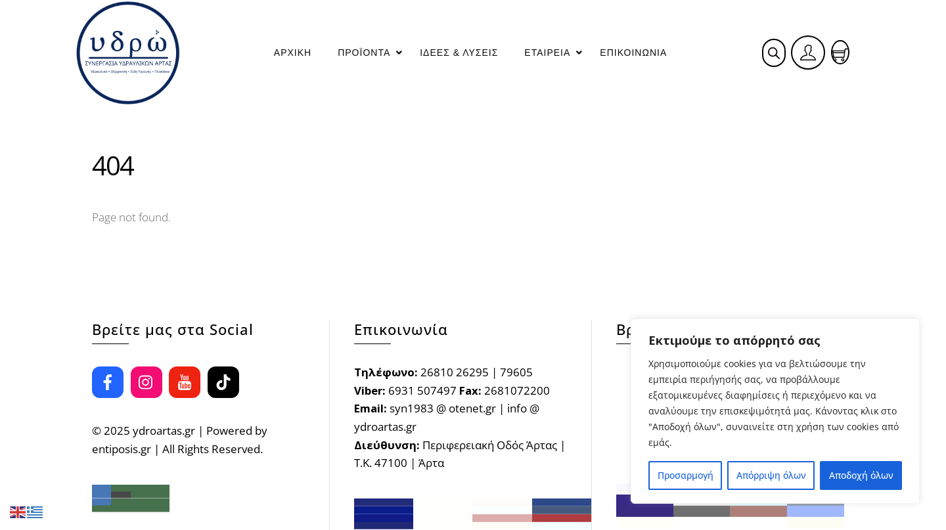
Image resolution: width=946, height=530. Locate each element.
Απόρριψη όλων (771, 475)
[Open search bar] (773, 52)
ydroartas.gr (164, 430)
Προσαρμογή (685, 475)
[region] (775, 411)
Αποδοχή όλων (861, 475)
